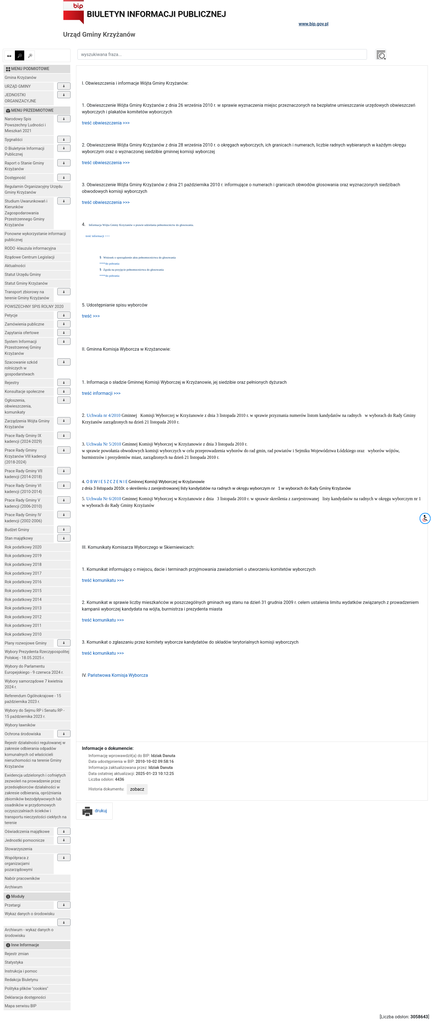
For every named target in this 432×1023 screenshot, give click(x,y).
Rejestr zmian (17, 954)
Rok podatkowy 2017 (23, 573)
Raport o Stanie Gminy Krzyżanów (24, 166)
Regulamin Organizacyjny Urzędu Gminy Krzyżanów (33, 189)
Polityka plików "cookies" (26, 988)
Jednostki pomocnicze (25, 840)
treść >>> (91, 316)
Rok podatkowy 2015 (23, 590)
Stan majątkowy (19, 538)
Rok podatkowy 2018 (23, 564)
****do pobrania (109, 263)
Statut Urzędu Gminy (23, 274)
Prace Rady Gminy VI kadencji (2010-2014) (23, 488)
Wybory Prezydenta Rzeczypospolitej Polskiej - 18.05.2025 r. (37, 654)
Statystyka (14, 962)
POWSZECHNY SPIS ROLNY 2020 (34, 306)
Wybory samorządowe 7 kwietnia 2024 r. (34, 684)
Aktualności (15, 265)
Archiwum (13, 887)
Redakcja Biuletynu (21, 979)
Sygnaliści (14, 139)
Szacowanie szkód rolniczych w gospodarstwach (21, 368)
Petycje (11, 315)
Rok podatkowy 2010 (23, 634)
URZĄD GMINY (18, 86)
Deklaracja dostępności (25, 997)
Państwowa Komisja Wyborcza (118, 675)
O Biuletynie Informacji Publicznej (24, 151)
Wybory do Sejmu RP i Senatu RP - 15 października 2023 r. (34, 713)
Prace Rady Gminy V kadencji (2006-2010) (23, 503)
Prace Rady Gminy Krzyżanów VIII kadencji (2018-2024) (25, 456)
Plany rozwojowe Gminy (26, 643)
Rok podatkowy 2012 (23, 617)
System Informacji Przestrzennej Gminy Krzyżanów (23, 347)
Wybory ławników (20, 725)
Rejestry (12, 382)
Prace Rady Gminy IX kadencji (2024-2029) (23, 438)
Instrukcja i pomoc (21, 971)
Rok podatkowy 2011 (23, 625)
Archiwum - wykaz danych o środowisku (29, 933)
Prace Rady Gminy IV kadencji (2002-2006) (23, 518)
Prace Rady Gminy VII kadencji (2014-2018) (23, 474)
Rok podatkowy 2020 (23, 547)
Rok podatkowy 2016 (23, 582)
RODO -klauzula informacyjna (30, 248)
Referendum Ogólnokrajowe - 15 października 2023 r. (33, 699)
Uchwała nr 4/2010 (104, 415)
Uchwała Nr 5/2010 (104, 444)
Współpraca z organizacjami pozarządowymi (19, 864)
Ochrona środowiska (23, 734)
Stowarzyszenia (18, 849)
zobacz (137, 789)
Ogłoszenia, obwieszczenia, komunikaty (18, 406)
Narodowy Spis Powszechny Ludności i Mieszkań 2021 (25, 125)
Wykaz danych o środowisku (29, 914)
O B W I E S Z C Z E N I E (107, 481)
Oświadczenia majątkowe (27, 831)
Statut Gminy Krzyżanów (26, 283)
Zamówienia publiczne (24, 324)
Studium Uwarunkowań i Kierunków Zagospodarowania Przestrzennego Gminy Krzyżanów (26, 213)
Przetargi (12, 905)
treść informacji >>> (98, 236)
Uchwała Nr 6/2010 (104, 498)
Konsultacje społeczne (24, 391)
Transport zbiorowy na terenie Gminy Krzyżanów (27, 295)
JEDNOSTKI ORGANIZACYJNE (20, 98)
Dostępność (15, 177)
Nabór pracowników (22, 878)
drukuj (94, 810)
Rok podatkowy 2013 (23, 608)
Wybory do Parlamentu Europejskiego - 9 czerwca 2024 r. (34, 669)
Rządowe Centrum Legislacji (30, 257)
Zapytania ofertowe (22, 333)
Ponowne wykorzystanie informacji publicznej (35, 236)
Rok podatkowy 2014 (23, 599)
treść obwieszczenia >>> (105, 123)
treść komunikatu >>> (103, 580)
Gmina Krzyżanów (20, 77)
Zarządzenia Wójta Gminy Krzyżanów (27, 424)
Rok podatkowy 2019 (23, 555)
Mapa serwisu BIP (20, 1006)
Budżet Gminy (17, 530)
